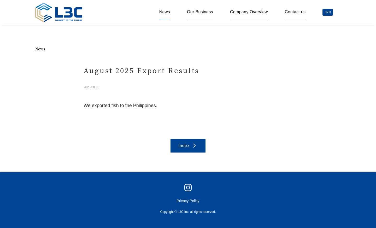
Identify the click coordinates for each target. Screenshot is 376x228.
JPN (328, 12)
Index (184, 145)
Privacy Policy (188, 201)
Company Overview (249, 12)
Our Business (200, 12)
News (164, 12)
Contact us (295, 12)
